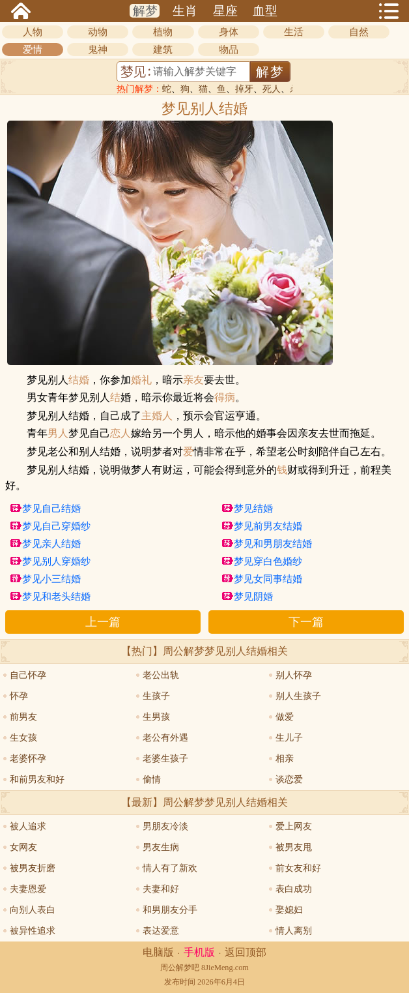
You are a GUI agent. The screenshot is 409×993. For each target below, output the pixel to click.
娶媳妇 (289, 910)
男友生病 (161, 847)
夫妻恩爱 (28, 889)
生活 (293, 32)
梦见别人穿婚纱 (56, 561)
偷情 (152, 779)
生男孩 (156, 717)
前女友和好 (298, 868)
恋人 (120, 433)
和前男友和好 (37, 779)
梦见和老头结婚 (56, 596)
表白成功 (293, 889)
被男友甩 (293, 847)
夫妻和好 (161, 889)
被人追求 (28, 826)
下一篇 (306, 622)
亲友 (193, 380)
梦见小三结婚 (51, 579)
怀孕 (19, 696)
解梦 (145, 11)
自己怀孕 (28, 675)
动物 (97, 32)
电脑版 (158, 952)
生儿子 (289, 738)
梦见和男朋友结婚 (273, 544)
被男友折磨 (32, 868)
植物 (163, 32)
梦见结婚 (253, 508)
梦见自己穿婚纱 (56, 526)
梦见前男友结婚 (268, 526)
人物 (32, 32)
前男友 (23, 717)
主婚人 (157, 416)
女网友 (23, 847)
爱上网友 (293, 826)
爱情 (32, 49)
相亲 (284, 758)
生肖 (185, 11)
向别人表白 (32, 910)
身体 (228, 32)
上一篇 (102, 622)
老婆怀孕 (28, 758)
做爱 (284, 717)
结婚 (78, 380)
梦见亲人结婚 (51, 544)
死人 (271, 89)
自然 (359, 32)
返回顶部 (245, 952)
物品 (228, 49)
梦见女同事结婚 (268, 579)
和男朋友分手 (170, 910)
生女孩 (23, 738)
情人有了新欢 (170, 868)
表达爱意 (161, 931)
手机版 (199, 952)
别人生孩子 (298, 696)
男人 (58, 433)
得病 (224, 398)
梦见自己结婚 (51, 508)
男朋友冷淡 (165, 826)
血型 (265, 11)
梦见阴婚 (253, 596)
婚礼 (141, 380)
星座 (225, 11)
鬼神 (97, 49)
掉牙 (244, 89)
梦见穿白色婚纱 (268, 561)
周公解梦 (175, 967)
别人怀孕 (293, 675)
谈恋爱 (289, 779)
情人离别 (293, 931)
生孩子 (156, 696)
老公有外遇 (165, 738)
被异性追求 (32, 931)
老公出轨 (161, 675)
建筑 (163, 49)
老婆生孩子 (165, 758)
